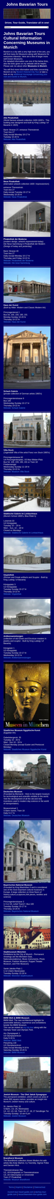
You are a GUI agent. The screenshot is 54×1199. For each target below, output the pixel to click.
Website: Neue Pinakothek (15, 197)
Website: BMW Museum (14, 1052)
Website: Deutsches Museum (16, 815)
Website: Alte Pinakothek (14, 139)
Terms (11, 1187)
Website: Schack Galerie (14, 408)
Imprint (19, 1187)
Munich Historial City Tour (27, 72)
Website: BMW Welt (12, 1040)
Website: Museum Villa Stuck (16, 471)
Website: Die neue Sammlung (17, 263)
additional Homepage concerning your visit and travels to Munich (25, 75)
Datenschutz (39, 1187)
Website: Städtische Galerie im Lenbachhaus (23, 533)
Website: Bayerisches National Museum (21, 911)
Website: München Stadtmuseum (18, 976)
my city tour (28, 1027)
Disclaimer (28, 1187)
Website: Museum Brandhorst (17, 1179)
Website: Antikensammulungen (17, 658)
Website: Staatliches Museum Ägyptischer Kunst (25, 749)
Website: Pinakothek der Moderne (19, 260)
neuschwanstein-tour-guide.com (32, 1194)
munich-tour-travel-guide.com (21, 1192)
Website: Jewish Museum (15, 1116)
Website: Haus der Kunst (14, 322)
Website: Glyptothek (12, 594)
